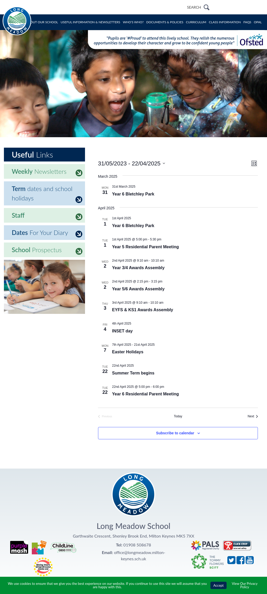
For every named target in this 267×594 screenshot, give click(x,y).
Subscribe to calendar (175, 433)
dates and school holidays (47, 194)
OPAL (258, 22)
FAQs (247, 22)
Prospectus (47, 250)
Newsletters (47, 172)
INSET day (122, 331)
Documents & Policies (164, 22)
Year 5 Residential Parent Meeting (145, 247)
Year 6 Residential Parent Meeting (145, 394)
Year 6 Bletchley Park (133, 194)
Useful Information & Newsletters (90, 22)
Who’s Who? (133, 22)
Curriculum (196, 22)
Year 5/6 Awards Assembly (138, 289)
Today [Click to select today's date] (178, 416)
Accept (218, 585)
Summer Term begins (133, 373)
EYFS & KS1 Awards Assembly (142, 310)
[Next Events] (253, 416)
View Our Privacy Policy (245, 585)
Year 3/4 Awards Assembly (138, 268)
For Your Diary (47, 233)
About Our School (42, 22)
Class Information (225, 22)
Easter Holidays (127, 352)
